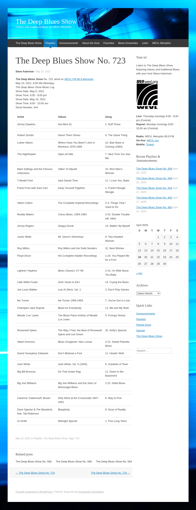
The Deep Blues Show (46, 21)
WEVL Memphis (161, 43)
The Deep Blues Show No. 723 (35, 472)
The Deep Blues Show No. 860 (154, 197)
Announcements (68, 43)
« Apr (139, 273)
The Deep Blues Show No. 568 (34, 461)
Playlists (50, 43)
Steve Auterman (25, 71)
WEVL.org (153, 140)
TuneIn (150, 144)
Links (145, 43)
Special (140, 330)
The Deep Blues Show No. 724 (110, 472)
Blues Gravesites (128, 43)
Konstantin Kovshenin (91, 491)
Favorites (109, 43)
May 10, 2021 (43, 71)
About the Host (91, 43)
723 (77, 438)
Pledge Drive (143, 324)
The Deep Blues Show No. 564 (114, 461)
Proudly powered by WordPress (34, 491)
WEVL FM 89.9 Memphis (78, 79)
